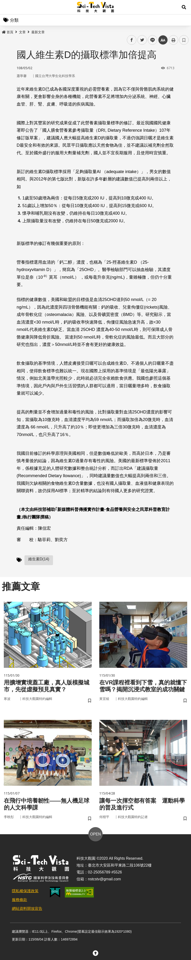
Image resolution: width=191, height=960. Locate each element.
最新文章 (38, 32)
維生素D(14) (38, 559)
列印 (173, 40)
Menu (7, 7)
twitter (142, 40)
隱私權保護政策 (25, 891)
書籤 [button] (184, 40)
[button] (184, 7)
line (151, 40)
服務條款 (19, 900)
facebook (131, 40)
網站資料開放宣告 (27, 909)
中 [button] (163, 40)
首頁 (7, 32)
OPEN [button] (95, 834)
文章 (22, 32)
